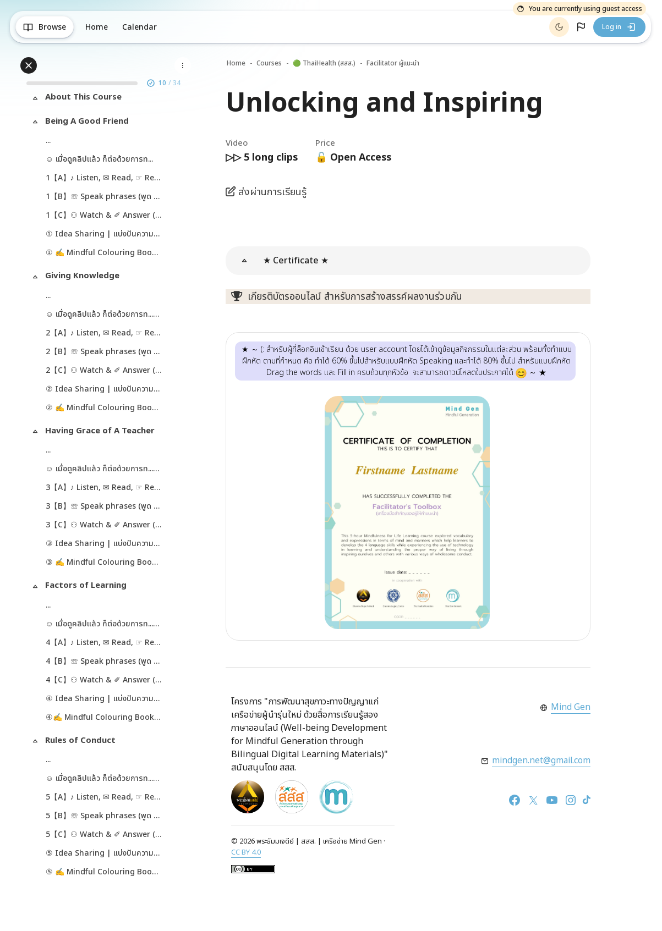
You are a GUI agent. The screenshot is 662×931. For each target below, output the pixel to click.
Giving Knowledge (84, 278)
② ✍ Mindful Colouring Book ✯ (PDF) (105, 409)
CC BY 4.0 (246, 852)
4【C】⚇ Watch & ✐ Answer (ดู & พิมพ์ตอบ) (105, 681)
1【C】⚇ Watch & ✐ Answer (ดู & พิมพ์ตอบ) (105, 217)
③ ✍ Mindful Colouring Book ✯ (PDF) (105, 564)
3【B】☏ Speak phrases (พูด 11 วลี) (105, 508)
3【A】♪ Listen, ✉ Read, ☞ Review (105, 489)
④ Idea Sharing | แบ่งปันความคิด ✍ (105, 700)
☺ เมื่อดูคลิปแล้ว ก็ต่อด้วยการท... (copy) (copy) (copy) (105, 625)
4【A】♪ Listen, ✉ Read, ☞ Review (105, 644)
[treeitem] (107, 101)
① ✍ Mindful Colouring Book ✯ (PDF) (105, 254)
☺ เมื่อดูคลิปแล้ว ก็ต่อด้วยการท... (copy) (105, 316)
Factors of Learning (87, 587)
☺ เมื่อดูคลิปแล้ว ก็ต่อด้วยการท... (101, 161)
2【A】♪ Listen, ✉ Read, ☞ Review (105, 334)
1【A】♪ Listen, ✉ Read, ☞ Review (105, 179)
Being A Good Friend (88, 123)
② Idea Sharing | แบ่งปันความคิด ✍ (105, 390)
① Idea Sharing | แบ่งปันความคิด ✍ (105, 235)
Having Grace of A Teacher (101, 433)
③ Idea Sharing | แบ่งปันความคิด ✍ (105, 545)
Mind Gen (570, 707)
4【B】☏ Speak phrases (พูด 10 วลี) (105, 663)
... (49, 142)
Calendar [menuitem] (141, 27)
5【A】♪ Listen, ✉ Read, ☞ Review (105, 799)
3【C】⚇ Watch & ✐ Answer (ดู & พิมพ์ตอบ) (105, 526)
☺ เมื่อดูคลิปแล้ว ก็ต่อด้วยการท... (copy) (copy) (105, 470)
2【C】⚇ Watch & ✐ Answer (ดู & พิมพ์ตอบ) (105, 372)
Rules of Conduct (82, 742)
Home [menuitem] (98, 27)
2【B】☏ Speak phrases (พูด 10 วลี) (105, 353)
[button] (581, 27)
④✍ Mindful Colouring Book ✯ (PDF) (105, 719)
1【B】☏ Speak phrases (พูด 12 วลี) (105, 198)
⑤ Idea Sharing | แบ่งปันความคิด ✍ (105, 855)
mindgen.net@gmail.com (540, 761)
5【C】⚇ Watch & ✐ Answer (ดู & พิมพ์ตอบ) (105, 836)
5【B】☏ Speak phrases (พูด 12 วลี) (105, 817)
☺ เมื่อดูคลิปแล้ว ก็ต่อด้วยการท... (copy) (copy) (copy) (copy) (105, 780)
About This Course (85, 99)
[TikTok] (586, 800)
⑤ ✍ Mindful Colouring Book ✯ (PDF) (105, 873)
